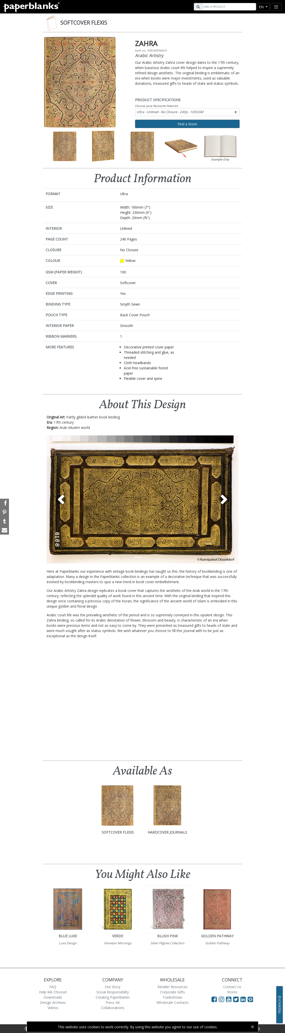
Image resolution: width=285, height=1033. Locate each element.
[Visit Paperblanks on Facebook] (214, 999)
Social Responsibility (112, 992)
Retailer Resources (172, 986)
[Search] (228, 6)
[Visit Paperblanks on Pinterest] (250, 999)
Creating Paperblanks (113, 997)
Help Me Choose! (53, 992)
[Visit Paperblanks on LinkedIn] (244, 999)
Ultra (170, 112)
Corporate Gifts (172, 992)
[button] (61, 499)
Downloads (53, 997)
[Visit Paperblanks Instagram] (221, 999)
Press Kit (113, 1002)
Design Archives (53, 1002)
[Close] (252, 1027)
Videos (53, 1007)
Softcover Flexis (83, 22)
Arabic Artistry (149, 55)
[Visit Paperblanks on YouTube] (229, 999)
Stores (232, 992)
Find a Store (187, 124)
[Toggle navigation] (276, 7)
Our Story (112, 986)
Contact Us (232, 986)
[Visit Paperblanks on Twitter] (236, 999)
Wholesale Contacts (172, 1002)
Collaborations (112, 1007)
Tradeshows (172, 997)
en (262, 6)
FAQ (52, 986)
